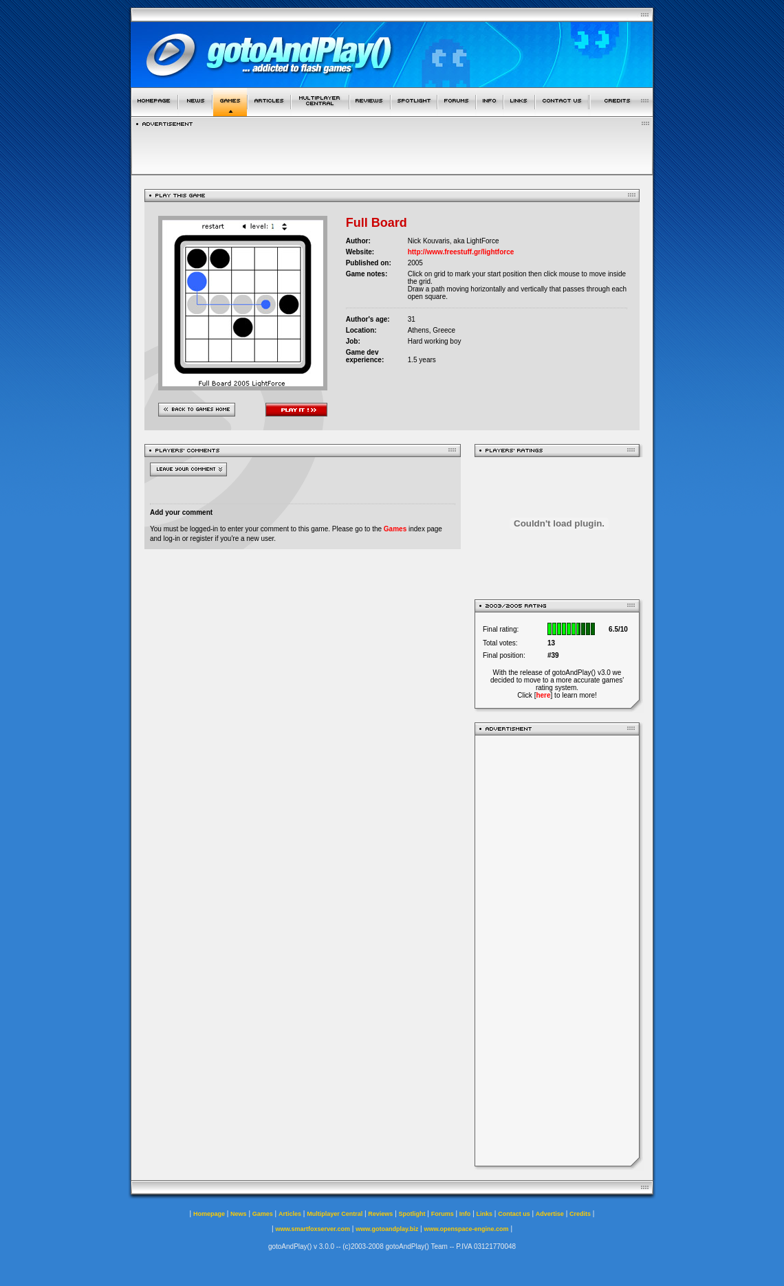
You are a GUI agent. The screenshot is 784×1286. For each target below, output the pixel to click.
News (238, 1213)
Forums (442, 1213)
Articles (290, 1213)
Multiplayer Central (334, 1213)
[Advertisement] (557, 950)
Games (395, 529)
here (543, 695)
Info (465, 1213)
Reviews (380, 1213)
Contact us (514, 1213)
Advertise (550, 1213)
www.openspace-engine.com (466, 1229)
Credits (580, 1213)
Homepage (209, 1213)
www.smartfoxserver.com (312, 1229)
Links (485, 1213)
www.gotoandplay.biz (387, 1229)
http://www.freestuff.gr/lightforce (461, 252)
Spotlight (412, 1213)
